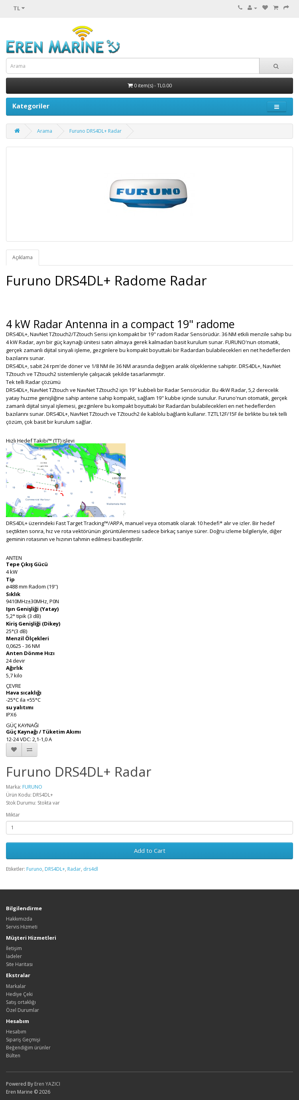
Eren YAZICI (47, 1083)
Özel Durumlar (22, 1010)
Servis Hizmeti (21, 926)
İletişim (14, 948)
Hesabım (16, 1031)
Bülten (13, 1055)
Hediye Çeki (19, 994)
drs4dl (90, 869)
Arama (44, 131)
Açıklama (22, 257)
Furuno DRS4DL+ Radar (95, 131)
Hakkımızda (19, 918)
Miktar (13, 814)
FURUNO (32, 786)
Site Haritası (19, 964)
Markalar (16, 986)
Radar (74, 869)
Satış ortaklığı (21, 1002)
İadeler (14, 956)
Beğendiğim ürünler (28, 1047)
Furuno (34, 869)
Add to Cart (149, 850)
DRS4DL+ (55, 869)
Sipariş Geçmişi (23, 1039)
